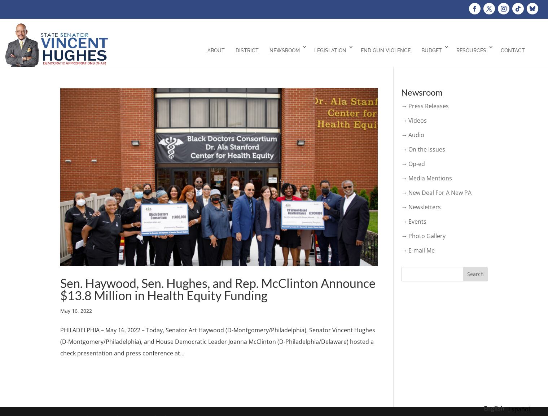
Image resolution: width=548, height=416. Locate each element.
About (216, 50)
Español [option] (519, 409)
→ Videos (414, 120)
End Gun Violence (386, 50)
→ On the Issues (423, 149)
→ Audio (412, 135)
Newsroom (284, 50)
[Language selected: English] (509, 408)
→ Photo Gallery (423, 236)
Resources (471, 50)
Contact (513, 50)
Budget (431, 50)
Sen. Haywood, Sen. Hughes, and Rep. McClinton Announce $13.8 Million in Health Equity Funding (218, 289)
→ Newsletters (421, 207)
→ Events (413, 221)
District (247, 50)
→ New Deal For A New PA (436, 193)
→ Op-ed (413, 164)
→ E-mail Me (418, 250)
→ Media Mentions (426, 178)
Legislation (330, 50)
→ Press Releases (425, 106)
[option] (519, 409)
